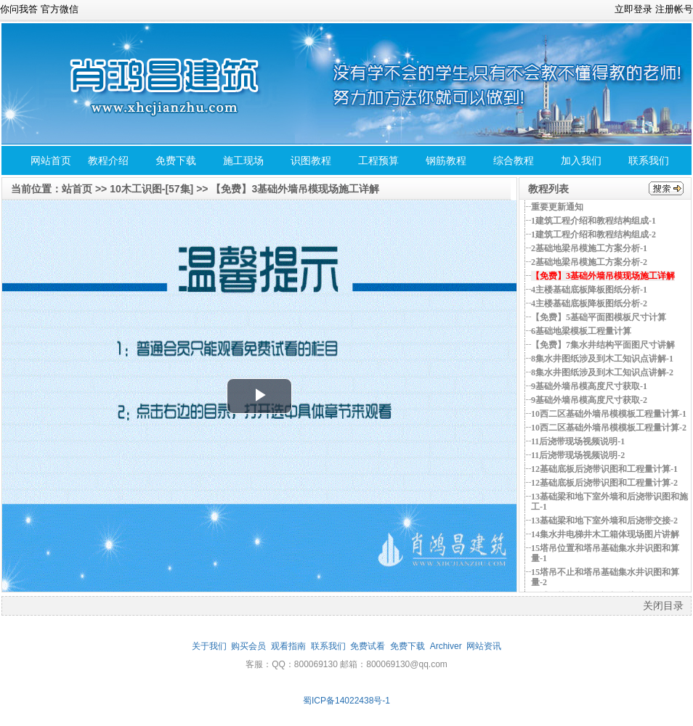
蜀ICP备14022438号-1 (346, 701)
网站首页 (51, 160)
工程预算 (378, 160)
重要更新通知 (557, 207)
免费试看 (367, 646)
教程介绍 (108, 160)
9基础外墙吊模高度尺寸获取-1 (589, 386)
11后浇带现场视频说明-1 (578, 441)
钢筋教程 (446, 160)
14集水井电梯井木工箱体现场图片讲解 (605, 534)
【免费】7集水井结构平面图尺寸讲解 (603, 345)
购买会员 (248, 646)
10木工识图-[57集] (151, 189)
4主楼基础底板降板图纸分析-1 (589, 290)
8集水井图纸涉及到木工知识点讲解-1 (602, 359)
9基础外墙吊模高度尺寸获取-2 (589, 400)
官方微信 (59, 9)
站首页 (77, 189)
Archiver (446, 646)
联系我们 (648, 160)
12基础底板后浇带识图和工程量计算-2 (604, 483)
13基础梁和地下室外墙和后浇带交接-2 (604, 520)
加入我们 (581, 160)
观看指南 (288, 646)
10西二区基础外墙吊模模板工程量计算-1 (608, 414)
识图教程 (311, 160)
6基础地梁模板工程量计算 (581, 331)
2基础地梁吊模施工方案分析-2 (589, 262)
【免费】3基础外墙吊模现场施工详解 (295, 189)
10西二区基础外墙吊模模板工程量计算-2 (608, 428)
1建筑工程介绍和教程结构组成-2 (593, 234)
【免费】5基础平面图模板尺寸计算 (598, 317)
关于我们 (209, 646)
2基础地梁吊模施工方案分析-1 (589, 248)
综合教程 (513, 160)
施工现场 (243, 160)
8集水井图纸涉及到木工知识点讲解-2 (602, 372)
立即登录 (633, 9)
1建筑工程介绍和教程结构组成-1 (593, 221)
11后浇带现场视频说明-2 (578, 455)
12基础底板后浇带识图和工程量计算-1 (604, 469)
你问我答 (19, 9)
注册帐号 (674, 9)
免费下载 (175, 160)
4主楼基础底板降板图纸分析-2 (589, 303)
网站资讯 (483, 646)
